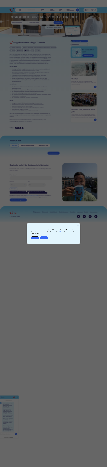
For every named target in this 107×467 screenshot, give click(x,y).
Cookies (59, 231)
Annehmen (35, 238)
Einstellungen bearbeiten (54, 238)
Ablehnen (44, 238)
